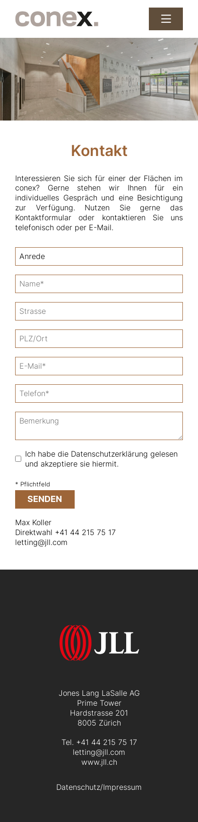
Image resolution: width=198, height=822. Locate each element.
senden (44, 499)
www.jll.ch (99, 762)
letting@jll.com (41, 542)
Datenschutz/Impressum (99, 787)
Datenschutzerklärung (109, 454)
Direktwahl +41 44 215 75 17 (65, 532)
